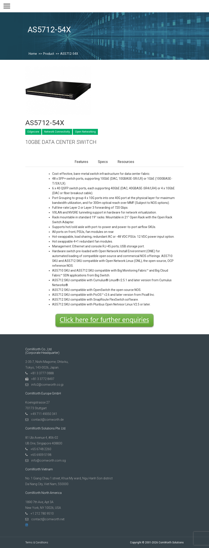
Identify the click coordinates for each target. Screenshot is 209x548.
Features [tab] (81, 162)
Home (33, 53)
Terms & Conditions (36, 542)
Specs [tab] (103, 162)
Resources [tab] (125, 162)
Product (48, 53)
